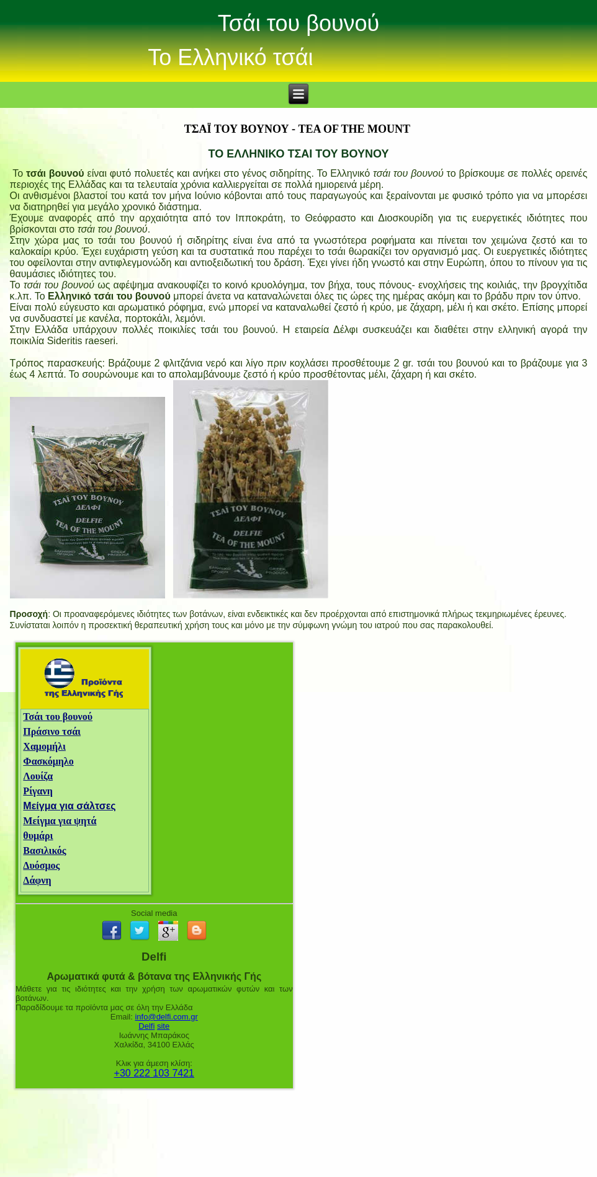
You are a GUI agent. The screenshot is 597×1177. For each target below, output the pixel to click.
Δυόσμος (41, 865)
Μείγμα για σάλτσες (69, 806)
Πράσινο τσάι (52, 731)
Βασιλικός (44, 850)
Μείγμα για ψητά (59, 820)
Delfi (146, 1026)
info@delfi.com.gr (166, 1016)
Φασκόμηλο (48, 761)
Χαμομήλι (44, 746)
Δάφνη (37, 880)
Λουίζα (38, 776)
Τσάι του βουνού (299, 23)
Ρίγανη (37, 791)
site (163, 1026)
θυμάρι (38, 835)
